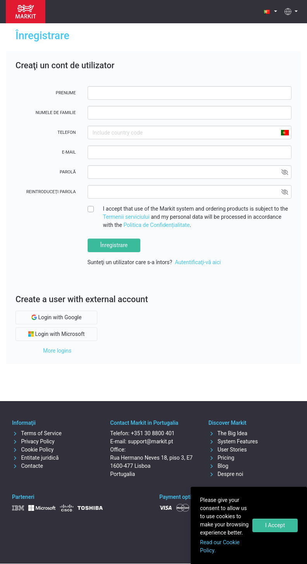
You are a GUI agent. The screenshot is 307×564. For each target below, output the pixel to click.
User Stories (228, 449)
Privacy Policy (33, 441)
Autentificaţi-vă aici (198, 262)
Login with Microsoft (56, 334)
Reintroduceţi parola (51, 191)
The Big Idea (228, 433)
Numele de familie (56, 112)
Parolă (68, 172)
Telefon (66, 132)
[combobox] (284, 132)
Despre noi (226, 474)
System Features (233, 441)
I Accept (275, 525)
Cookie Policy (32, 449)
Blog (218, 466)
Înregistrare (114, 245)
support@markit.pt (150, 441)
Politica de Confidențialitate (156, 225)
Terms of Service (37, 433)
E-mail (69, 152)
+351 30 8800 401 (153, 433)
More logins (57, 351)
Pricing (222, 458)
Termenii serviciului (126, 217)
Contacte (27, 466)
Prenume (66, 92)
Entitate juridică (35, 458)
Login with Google (56, 317)
